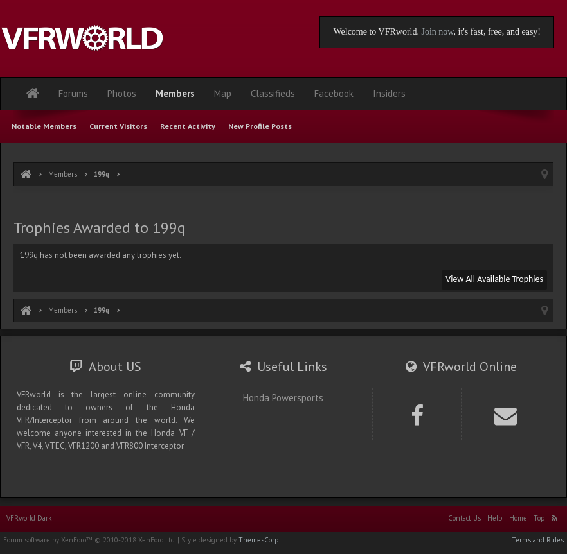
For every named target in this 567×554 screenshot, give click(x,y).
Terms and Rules (538, 539)
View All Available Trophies (494, 278)
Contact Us (464, 518)
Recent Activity (187, 126)
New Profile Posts (260, 126)
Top (539, 518)
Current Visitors (118, 126)
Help (495, 518)
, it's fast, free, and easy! (497, 32)
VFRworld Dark (28, 518)
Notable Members (44, 126)
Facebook (334, 93)
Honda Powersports (283, 398)
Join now (437, 32)
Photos (121, 93)
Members (175, 93)
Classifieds (273, 93)
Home (518, 518)
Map (222, 93)
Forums (73, 93)
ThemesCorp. (259, 539)
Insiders (389, 93)
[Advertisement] (284, 204)
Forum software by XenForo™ (89, 539)
